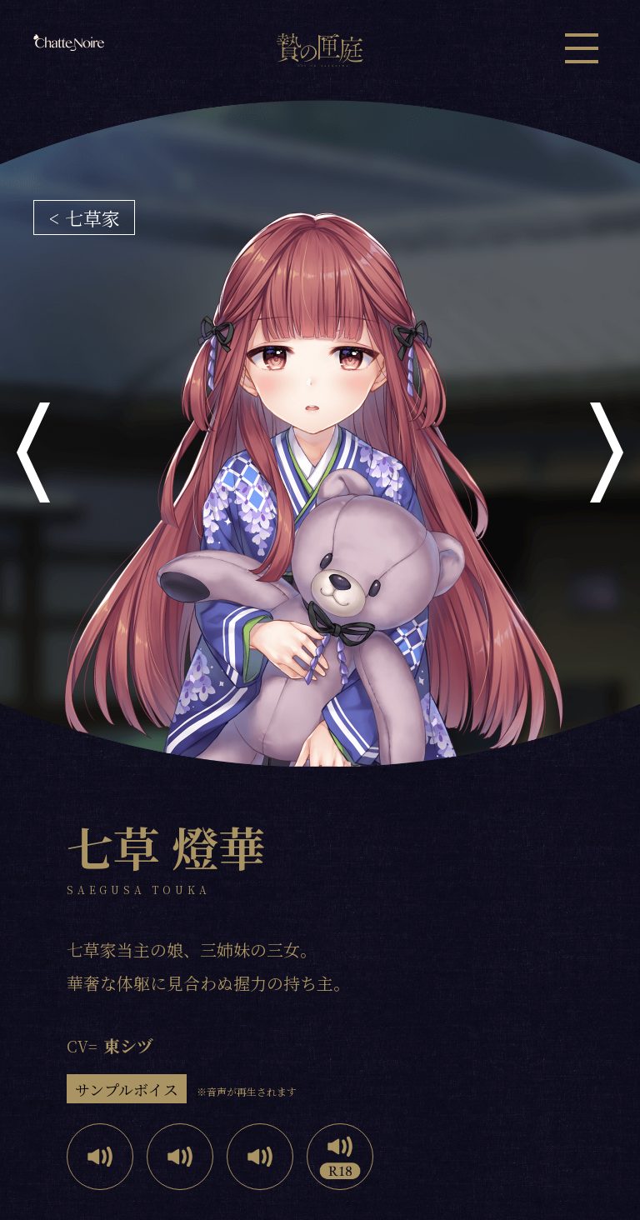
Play (100, 1156)
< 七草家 (84, 218)
